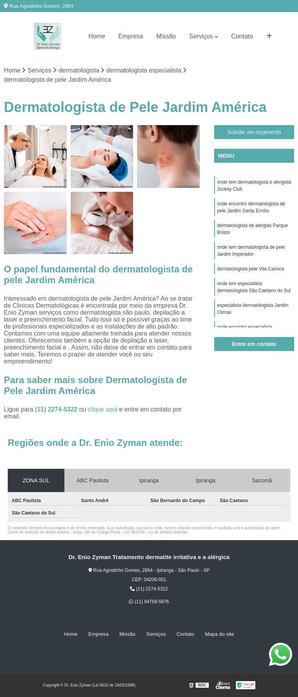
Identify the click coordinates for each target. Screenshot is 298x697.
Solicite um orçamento (254, 132)
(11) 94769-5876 (149, 601)
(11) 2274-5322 (57, 409)
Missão (166, 36)
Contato (242, 36)
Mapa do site (219, 634)
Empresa (130, 36)
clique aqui (103, 409)
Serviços (201, 36)
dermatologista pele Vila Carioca (250, 269)
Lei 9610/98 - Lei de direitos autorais (156, 532)
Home (96, 36)
